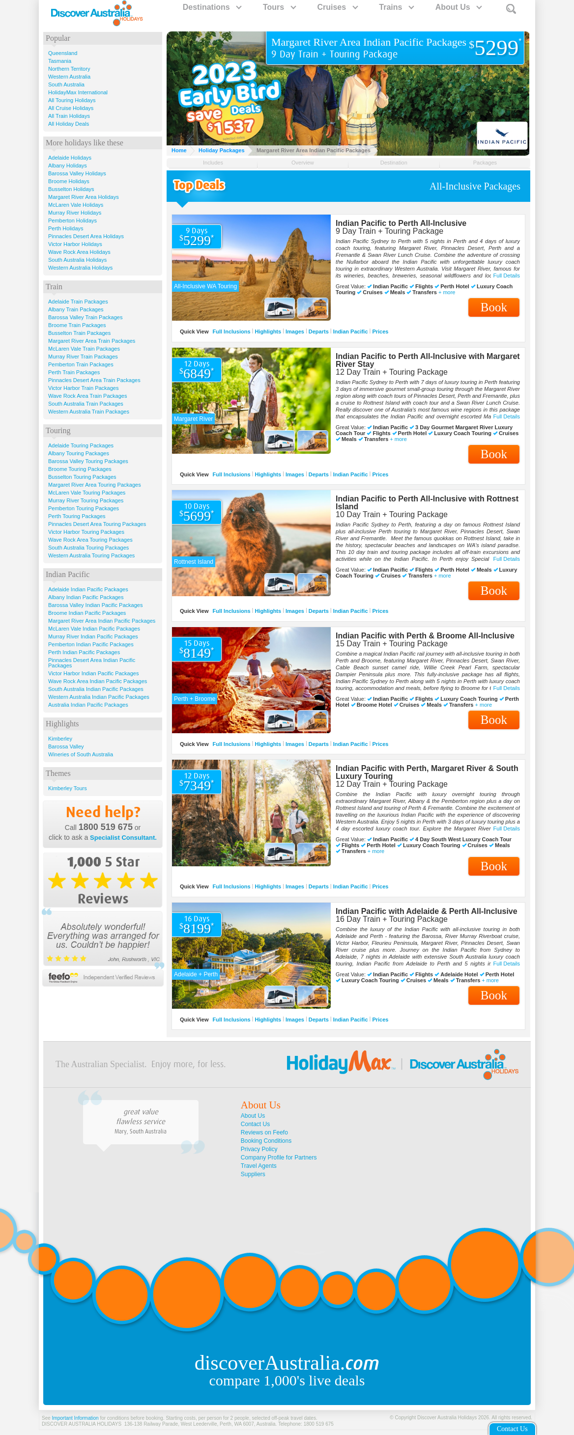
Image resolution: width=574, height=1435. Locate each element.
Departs (319, 331)
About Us (458, 7)
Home (179, 150)
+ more (447, 292)
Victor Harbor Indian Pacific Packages (93, 673)
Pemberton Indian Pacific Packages (91, 644)
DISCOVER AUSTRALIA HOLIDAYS (81, 1424)
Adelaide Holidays (69, 158)
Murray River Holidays (74, 213)
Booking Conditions (266, 1140)
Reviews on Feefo (264, 1132)
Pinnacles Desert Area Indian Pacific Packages (91, 662)
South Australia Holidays (77, 260)
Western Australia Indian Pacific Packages (98, 697)
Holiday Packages (222, 150)
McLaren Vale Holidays (75, 205)
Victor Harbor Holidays (75, 244)
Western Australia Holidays (80, 268)
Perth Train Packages (74, 372)
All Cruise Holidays (70, 108)
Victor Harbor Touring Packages (86, 532)
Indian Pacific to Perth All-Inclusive (401, 223)
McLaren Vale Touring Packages (86, 493)
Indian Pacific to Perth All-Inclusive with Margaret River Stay (428, 360)
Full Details (506, 275)
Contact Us (255, 1124)
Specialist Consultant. (123, 837)
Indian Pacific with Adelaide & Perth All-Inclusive (426, 911)
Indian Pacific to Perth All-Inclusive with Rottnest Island (427, 503)
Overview (302, 163)
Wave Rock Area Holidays (79, 252)
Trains (396, 7)
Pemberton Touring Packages (83, 508)
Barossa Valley (66, 746)
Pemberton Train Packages (81, 364)
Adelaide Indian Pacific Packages (88, 589)
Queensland (62, 53)
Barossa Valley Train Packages (85, 317)
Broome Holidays (68, 181)
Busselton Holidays (71, 189)
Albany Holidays (67, 165)
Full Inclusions (232, 331)
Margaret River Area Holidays (83, 197)
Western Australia (69, 77)
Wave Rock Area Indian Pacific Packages (97, 681)
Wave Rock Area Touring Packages (90, 540)
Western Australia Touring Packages (91, 555)
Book (494, 307)
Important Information (75, 1418)
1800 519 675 (106, 827)
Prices (380, 331)
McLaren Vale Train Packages (84, 349)
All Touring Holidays (71, 100)
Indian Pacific (350, 331)
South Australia (66, 84)
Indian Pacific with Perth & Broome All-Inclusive (425, 636)
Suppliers (253, 1174)
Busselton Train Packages (79, 333)
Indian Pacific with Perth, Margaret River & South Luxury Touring (427, 772)
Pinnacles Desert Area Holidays (86, 236)
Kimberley (60, 739)
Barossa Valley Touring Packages (88, 461)
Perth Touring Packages (77, 516)
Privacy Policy (259, 1149)
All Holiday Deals (68, 124)
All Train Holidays (69, 116)
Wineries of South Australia (80, 754)
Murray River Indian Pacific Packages (93, 636)
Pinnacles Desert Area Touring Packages (97, 524)
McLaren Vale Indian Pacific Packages (94, 629)
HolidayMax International (78, 92)
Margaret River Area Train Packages (91, 341)
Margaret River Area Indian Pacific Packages (101, 621)
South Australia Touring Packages (88, 548)
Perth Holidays (66, 228)
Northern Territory (69, 69)
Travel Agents (259, 1165)
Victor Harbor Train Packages (83, 388)
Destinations (212, 7)
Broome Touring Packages (80, 469)
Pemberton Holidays (72, 220)
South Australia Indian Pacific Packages (96, 689)
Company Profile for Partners (279, 1157)
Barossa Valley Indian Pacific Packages (95, 605)
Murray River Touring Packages (85, 500)
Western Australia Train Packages (88, 411)
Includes (213, 163)
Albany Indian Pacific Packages (85, 597)
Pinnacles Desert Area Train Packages (94, 380)
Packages (485, 163)
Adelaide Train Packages (78, 301)
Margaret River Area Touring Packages (94, 485)
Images (295, 331)
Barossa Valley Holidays (77, 173)
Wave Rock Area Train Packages (87, 396)
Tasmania (59, 61)
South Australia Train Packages (85, 404)
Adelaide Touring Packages (81, 445)
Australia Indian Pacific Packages (88, 705)
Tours (279, 7)
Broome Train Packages (77, 325)
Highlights (268, 331)
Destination (393, 163)
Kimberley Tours (67, 788)
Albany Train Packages (76, 309)
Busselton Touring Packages (82, 477)
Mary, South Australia (141, 1131)
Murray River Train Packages (83, 356)
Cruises (337, 7)
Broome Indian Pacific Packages (87, 613)
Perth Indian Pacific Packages (84, 652)
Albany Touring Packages (78, 453)
